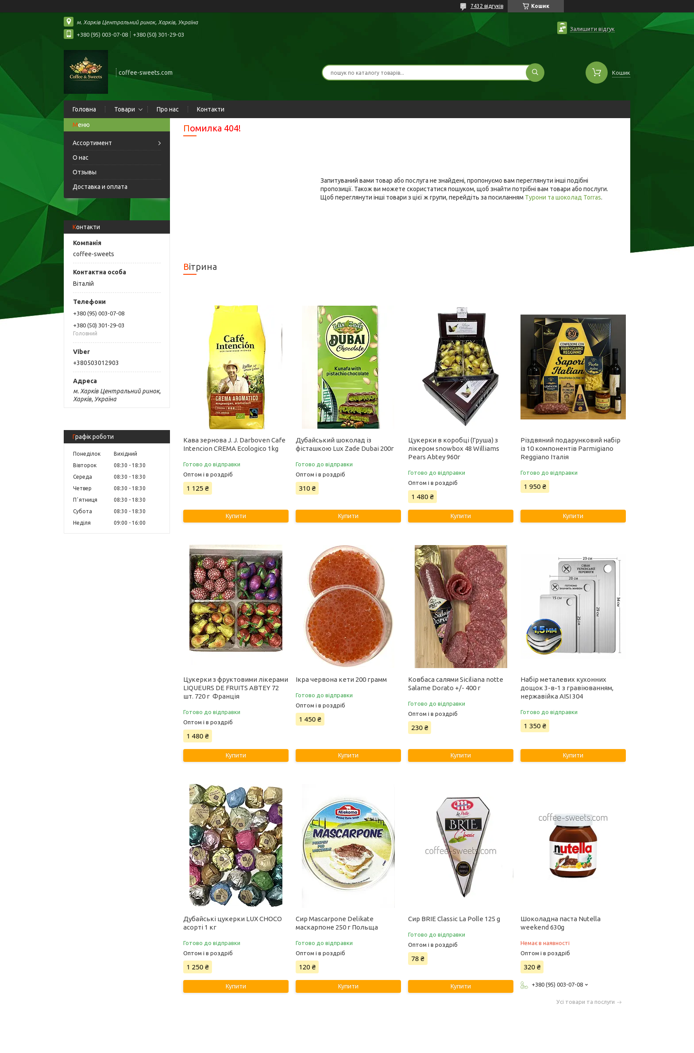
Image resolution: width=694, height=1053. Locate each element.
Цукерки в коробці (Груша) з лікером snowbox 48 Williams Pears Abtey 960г (453, 448)
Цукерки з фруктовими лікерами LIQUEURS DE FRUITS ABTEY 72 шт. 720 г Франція (235, 688)
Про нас (168, 109)
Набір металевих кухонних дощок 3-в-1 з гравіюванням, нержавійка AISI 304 (566, 688)
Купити (236, 515)
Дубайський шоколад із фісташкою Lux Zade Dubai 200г (345, 444)
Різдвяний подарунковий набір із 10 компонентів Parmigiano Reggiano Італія (570, 448)
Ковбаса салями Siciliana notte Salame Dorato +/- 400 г (455, 684)
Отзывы (84, 172)
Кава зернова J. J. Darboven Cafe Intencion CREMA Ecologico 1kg (234, 444)
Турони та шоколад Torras (563, 197)
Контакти (210, 109)
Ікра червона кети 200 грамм (341, 679)
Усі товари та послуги (585, 1002)
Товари (124, 109)
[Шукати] (535, 72)
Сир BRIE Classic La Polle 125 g (454, 918)
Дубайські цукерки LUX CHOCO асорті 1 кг (232, 923)
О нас (81, 157)
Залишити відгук (592, 29)
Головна (84, 109)
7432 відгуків (486, 6)
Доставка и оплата (100, 186)
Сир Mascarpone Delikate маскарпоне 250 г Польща (337, 923)
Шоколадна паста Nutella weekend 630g (560, 923)
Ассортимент (92, 142)
